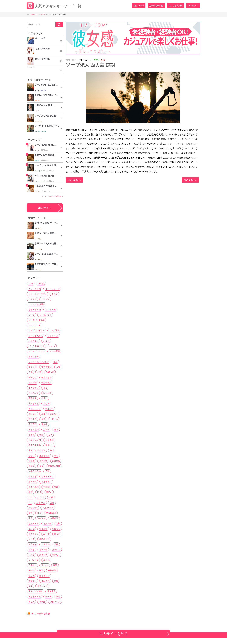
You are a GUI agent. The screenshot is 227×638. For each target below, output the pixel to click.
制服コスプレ (34, 409)
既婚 (39, 492)
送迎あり (32, 565)
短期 (43, 523)
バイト (46, 341)
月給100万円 (33, 508)
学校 (41, 435)
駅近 (57, 597)
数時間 (46, 487)
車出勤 (46, 560)
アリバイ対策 (34, 289)
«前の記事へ (74, 180)
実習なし (49, 445)
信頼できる (46, 377)
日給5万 (31, 497)
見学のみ (55, 550)
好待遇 (46, 430)
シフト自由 (50, 310)
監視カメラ (46, 518)
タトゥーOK (52, 336)
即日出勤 (32, 419)
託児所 (31, 555)
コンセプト (193, 5)
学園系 (31, 435)
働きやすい (33, 388)
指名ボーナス (47, 477)
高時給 (42, 602)
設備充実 (43, 555)
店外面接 (55, 461)
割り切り (32, 414)
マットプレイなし (36, 351)
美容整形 (32, 544)
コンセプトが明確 (36, 304)
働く (45, 388)
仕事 (39, 372)
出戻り (44, 398)
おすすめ (32, 299)
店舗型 (31, 466)
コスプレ (45, 299)
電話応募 (45, 581)
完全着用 (49, 440)
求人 (45, 513)
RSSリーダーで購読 (40, 613)
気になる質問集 (176, 5)
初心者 (46, 403)
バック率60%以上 (36, 346)
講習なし (55, 555)
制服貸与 (49, 409)
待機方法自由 (34, 471)
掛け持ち (32, 482)
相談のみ (32, 523)
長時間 (31, 570)
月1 (49, 497)
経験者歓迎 (44, 539)
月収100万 (32, 503)
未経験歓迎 (33, 513)
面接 (55, 581)
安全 (49, 435)
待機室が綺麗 (53, 466)
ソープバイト (45, 315)
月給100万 (54, 503)
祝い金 (52, 523)
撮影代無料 (33, 487)
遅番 (54, 565)
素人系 (56, 534)
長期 (41, 570)
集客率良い (44, 576)
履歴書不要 (44, 456)
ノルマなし (33, 341)
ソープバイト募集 (36, 320)
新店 (30, 492)
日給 (57, 492)
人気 (30, 372)
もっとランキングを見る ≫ (52, 196)
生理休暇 (32, 518)
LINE (30, 283)
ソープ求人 (54, 330)
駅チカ (48, 597)
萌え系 (31, 550)
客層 (30, 450)
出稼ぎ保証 (33, 403)
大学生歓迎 (33, 430)
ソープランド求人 (36, 330)
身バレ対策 (33, 560)
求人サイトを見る (113, 634)
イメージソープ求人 (37, 294)
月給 (44, 503)
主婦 (55, 362)
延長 (41, 466)
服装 (54, 508)
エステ (54, 294)
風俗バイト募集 (35, 591)
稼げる (46, 534)
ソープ (31, 315)
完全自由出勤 (34, 445)
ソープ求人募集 (35, 336)
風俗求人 (51, 591)
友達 (43, 419)
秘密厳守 (32, 529)
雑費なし (32, 581)
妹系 (55, 430)
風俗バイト (42, 586)
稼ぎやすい (33, 534)
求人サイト (44, 208)
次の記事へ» (190, 180)
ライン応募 (33, 357)
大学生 (44, 424)
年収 (55, 456)
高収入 (31, 602)
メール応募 (54, 351)
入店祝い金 (33, 393)
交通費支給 (46, 367)
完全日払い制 (34, 440)
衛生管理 (43, 550)
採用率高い (46, 482)
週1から (44, 565)
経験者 (31, 539)
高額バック (54, 602)
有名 (46, 508)
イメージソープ (52, 289)
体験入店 (49, 372)
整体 (55, 487)
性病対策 (32, 477)
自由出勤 (45, 544)
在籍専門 (32, 424)
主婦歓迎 (32, 367)
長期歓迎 (51, 570)
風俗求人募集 (34, 597)
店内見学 (43, 461)
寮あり (31, 456)
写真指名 (32, 398)
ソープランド (34, 325)
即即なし (53, 414)
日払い (48, 492)
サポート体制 (34, 310)
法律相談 (55, 513)
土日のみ (53, 419)
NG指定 (40, 283)
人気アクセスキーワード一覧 (55, 6)
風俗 (30, 586)
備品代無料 (46, 383)
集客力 (31, 576)
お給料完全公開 (156, 5)
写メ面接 (47, 393)
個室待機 (32, 383)
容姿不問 (41, 450)
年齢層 (31, 461)
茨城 (55, 544)
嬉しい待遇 (139, 5)
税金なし (45, 529)
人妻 (57, 367)
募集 (43, 414)
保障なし (32, 377)
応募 (47, 471)
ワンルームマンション (38, 362)
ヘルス (51, 346)
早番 (42, 497)
